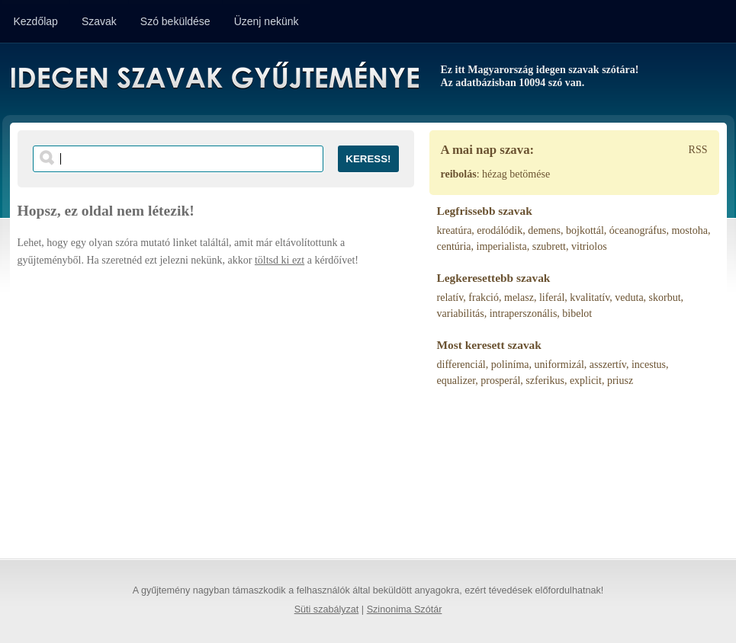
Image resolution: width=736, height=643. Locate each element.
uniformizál (559, 364)
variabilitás (460, 313)
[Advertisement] (216, 406)
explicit (586, 380)
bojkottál (585, 230)
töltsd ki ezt (279, 260)
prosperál (500, 380)
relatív (450, 297)
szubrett (549, 246)
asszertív (608, 364)
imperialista (502, 246)
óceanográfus (638, 230)
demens (544, 230)
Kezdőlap (36, 21)
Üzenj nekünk (266, 21)
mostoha (689, 230)
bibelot (577, 313)
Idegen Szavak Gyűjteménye (214, 78)
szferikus (544, 380)
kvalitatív (589, 297)
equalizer (456, 380)
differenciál (461, 364)
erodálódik (499, 230)
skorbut (665, 297)
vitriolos (589, 246)
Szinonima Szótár (404, 609)
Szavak (99, 21)
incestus (649, 364)
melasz (519, 297)
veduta (629, 297)
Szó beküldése (175, 21)
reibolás (459, 174)
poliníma (510, 364)
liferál (551, 297)
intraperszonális (524, 313)
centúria (454, 246)
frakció (483, 297)
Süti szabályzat (326, 609)
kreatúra (454, 230)
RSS (698, 149)
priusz (620, 380)
